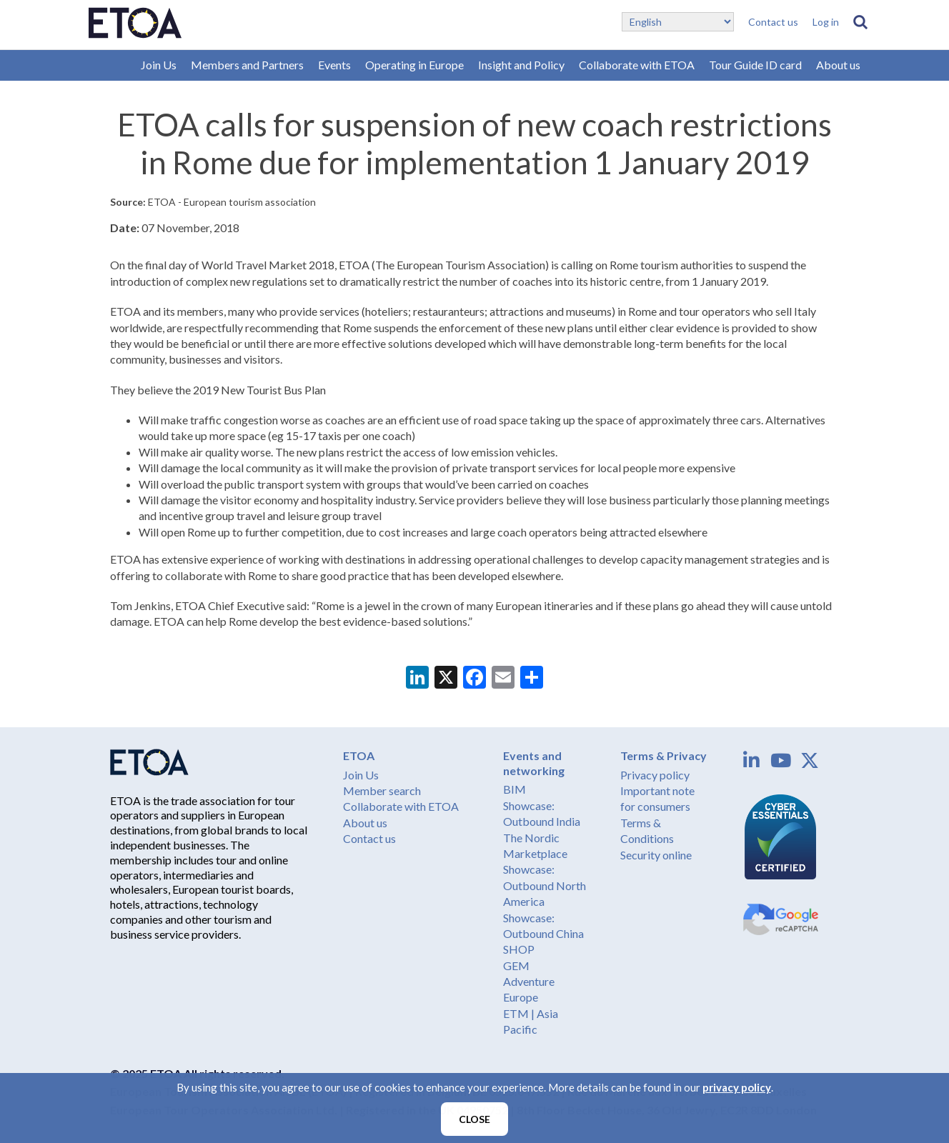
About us (838, 64)
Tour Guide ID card (755, 64)
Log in (826, 22)
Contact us (773, 22)
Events (334, 64)
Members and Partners (247, 64)
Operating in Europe (414, 64)
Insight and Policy (521, 64)
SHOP (519, 949)
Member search (382, 790)
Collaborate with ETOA (637, 64)
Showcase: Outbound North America (544, 885)
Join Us (159, 64)
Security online (656, 855)
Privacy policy (655, 775)
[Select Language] (678, 21)
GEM (516, 965)
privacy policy (736, 1087)
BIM (514, 789)
